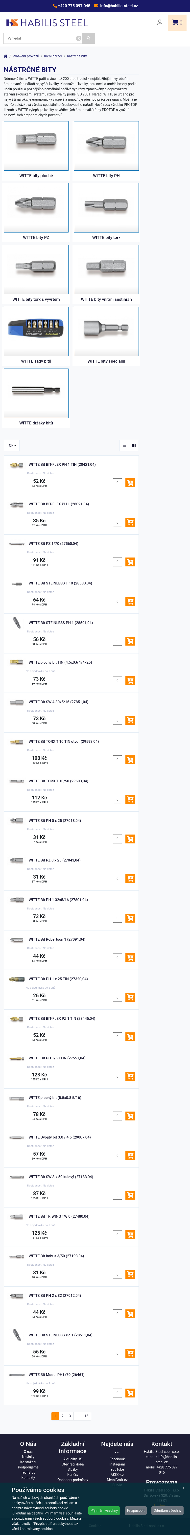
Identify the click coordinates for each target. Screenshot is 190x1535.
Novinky (28, 1457)
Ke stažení (28, 1462)
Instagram (117, 1464)
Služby (73, 1469)
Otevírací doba (73, 1464)
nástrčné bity (77, 56)
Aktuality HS (72, 1459)
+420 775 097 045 (73, 5)
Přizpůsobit (136, 1510)
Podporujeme (28, 1467)
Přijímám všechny (104, 1510)
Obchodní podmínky (72, 1480)
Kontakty (28, 1478)
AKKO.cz (117, 1475)
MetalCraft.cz (117, 1480)
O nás (28, 1452)
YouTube (117, 1469)
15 (86, 1416)
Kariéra (72, 1475)
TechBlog (28, 1472)
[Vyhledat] (88, 38)
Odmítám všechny (167, 1510)
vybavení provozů (26, 56)
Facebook (117, 1459)
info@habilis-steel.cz (118, 5)
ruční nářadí (53, 56)
